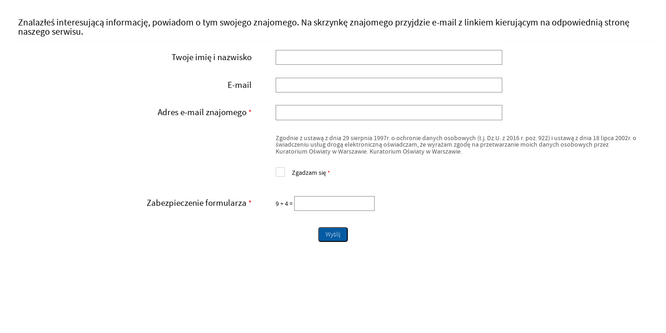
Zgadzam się (303, 171)
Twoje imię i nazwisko (212, 57)
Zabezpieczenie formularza (136, 203)
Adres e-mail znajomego (136, 112)
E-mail (240, 85)
